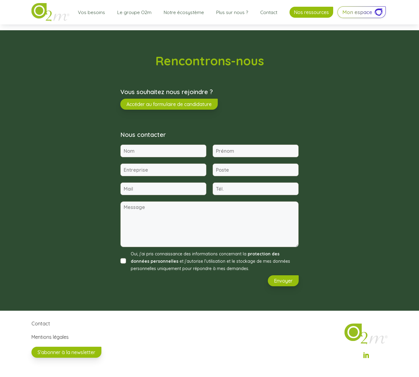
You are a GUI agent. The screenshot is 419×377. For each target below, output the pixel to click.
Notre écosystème (184, 12)
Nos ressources (311, 12)
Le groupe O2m (134, 12)
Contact (268, 12)
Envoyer (283, 281)
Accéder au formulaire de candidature (169, 104)
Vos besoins (91, 12)
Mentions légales (50, 337)
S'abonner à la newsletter (66, 352)
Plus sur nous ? (232, 12)
